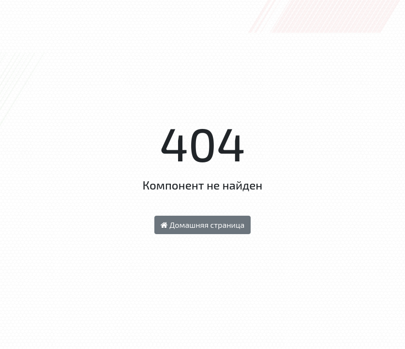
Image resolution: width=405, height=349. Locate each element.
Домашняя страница (203, 224)
